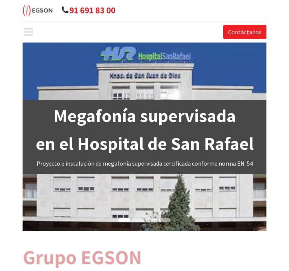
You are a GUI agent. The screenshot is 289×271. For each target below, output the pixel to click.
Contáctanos (245, 32)
